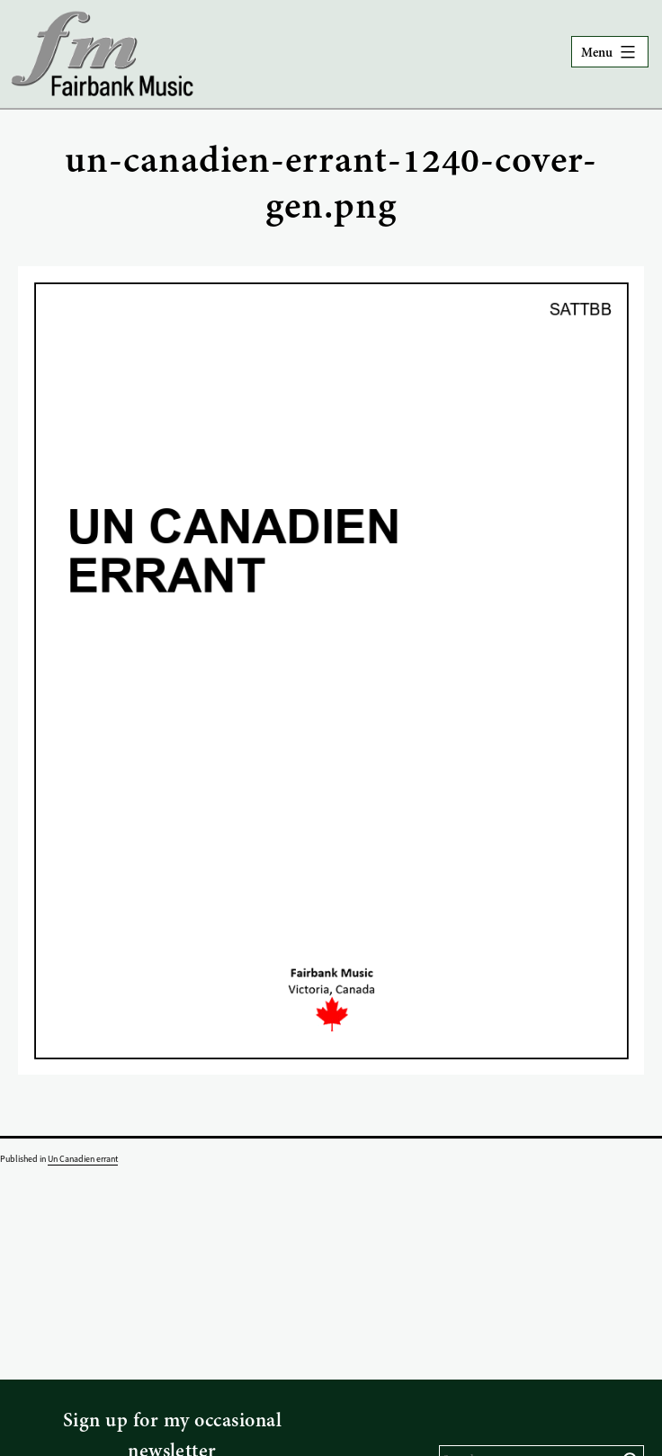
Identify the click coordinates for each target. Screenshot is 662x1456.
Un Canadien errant (83, 1159)
